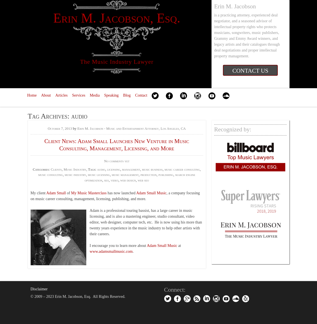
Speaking (111, 95)
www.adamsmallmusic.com (111, 251)
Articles (61, 95)
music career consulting (182, 169)
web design (128, 180)
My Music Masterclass (89, 193)
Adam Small (56, 193)
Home (32, 95)
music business (152, 169)
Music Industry (74, 169)
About (46, 95)
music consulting (50, 175)
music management (125, 175)
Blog (127, 95)
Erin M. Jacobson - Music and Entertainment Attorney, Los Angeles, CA (131, 128)
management (131, 169)
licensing (114, 169)
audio (101, 169)
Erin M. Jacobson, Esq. (116, 18)
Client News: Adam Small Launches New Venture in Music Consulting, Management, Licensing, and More (117, 144)
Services (78, 95)
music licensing (99, 175)
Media (95, 95)
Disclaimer (39, 289)
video (115, 180)
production (149, 175)
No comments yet (116, 161)
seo (106, 180)
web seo (143, 180)
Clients (56, 169)
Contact (141, 95)
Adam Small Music (151, 193)
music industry (75, 175)
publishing (165, 175)
